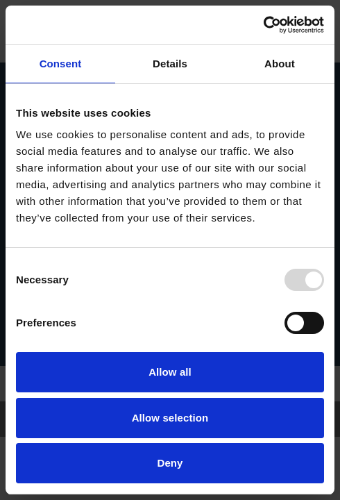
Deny (169, 463)
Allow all (170, 372)
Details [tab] (170, 63)
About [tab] (279, 63)
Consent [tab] (61, 63)
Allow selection (170, 418)
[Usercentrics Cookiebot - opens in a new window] (263, 25)
